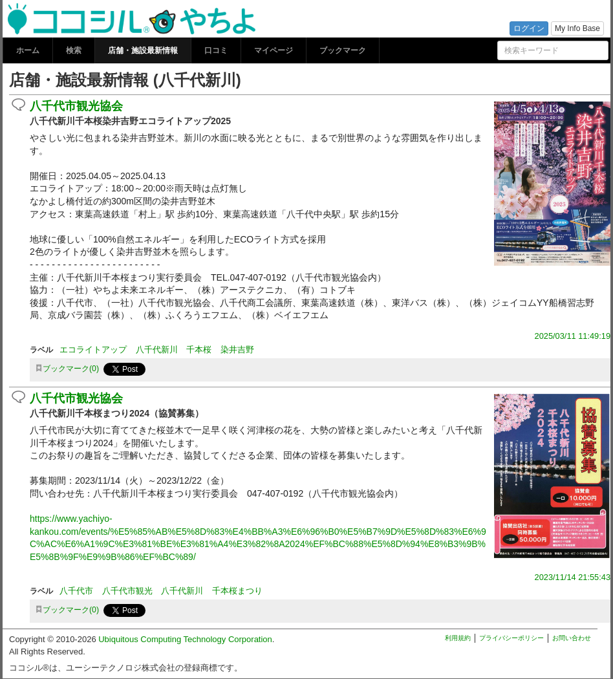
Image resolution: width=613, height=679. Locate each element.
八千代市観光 (127, 591)
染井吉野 (237, 349)
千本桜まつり (237, 591)
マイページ (273, 50)
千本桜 (198, 349)
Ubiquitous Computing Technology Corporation (185, 639)
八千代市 (76, 591)
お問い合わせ (571, 637)
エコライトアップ (93, 349)
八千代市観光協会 (76, 106)
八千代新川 (157, 349)
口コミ (216, 50)
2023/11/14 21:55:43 (572, 577)
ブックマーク (342, 50)
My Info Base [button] (577, 28)
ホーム (27, 50)
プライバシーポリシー (511, 637)
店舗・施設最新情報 (143, 50)
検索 (73, 50)
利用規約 (458, 637)
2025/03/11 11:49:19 (572, 336)
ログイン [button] (528, 28)
